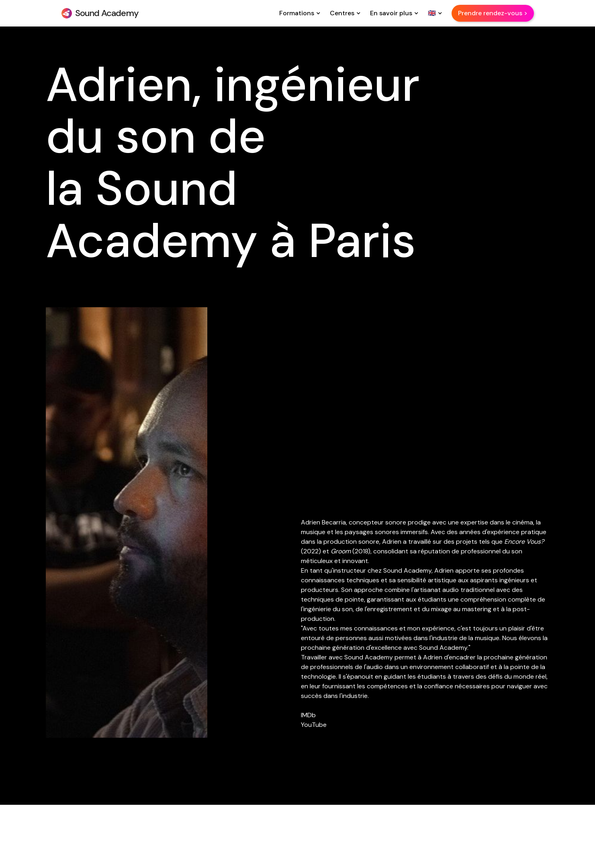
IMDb (308, 715)
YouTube (314, 724)
